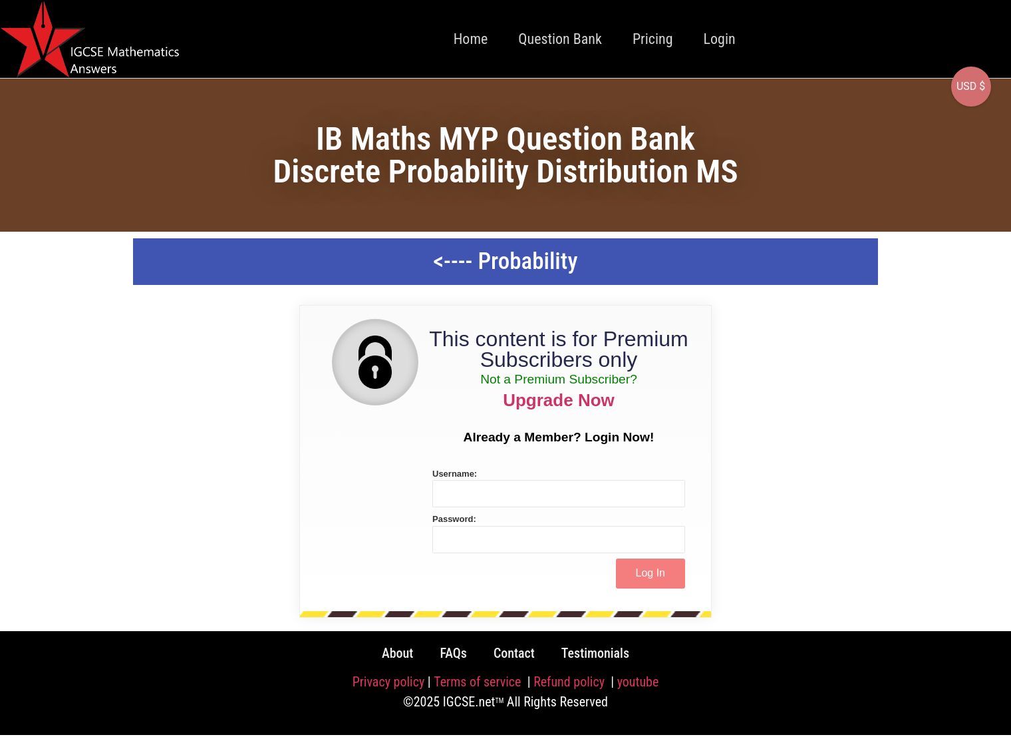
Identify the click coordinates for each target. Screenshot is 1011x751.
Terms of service (479, 682)
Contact (514, 653)
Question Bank (560, 39)
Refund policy (570, 682)
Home (471, 39)
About (397, 653)
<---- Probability (505, 261)
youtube (638, 682)
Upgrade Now (559, 400)
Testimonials (595, 653)
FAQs (453, 653)
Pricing (653, 39)
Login (720, 39)
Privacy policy (389, 682)
